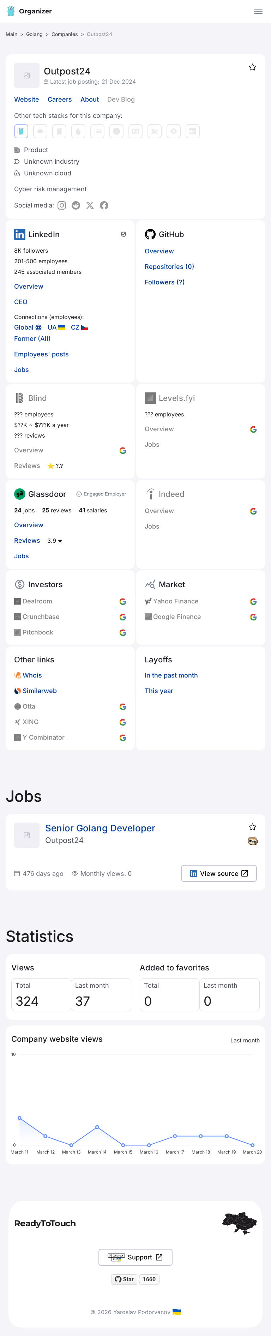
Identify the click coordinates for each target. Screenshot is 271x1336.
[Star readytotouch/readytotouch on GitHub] (125, 1279)
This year (159, 690)
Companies (65, 34)
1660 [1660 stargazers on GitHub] (149, 1279)
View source (219, 873)
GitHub (171, 234)
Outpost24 (64, 840)
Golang (34, 34)
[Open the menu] (258, 11)
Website (26, 99)
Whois (32, 675)
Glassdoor (47, 494)
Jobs (21, 369)
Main (11, 34)
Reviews (27, 540)
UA (52, 327)
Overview (28, 286)
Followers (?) (165, 282)
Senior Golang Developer (100, 828)
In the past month (171, 675)
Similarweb (40, 690)
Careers (60, 99)
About (89, 99)
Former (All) (32, 338)
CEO (21, 302)
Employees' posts (41, 354)
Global (24, 327)
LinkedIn (44, 234)
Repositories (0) (169, 266)
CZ (75, 327)
